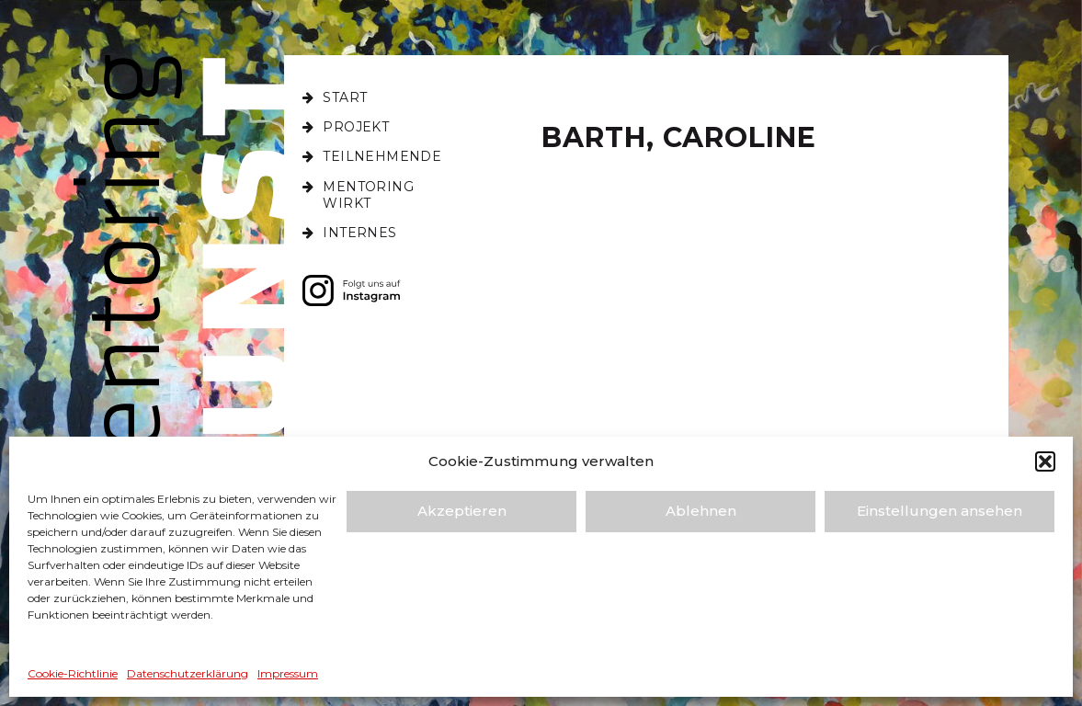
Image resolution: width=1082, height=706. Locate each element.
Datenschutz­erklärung (187, 673)
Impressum (287, 673)
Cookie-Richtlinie (73, 673)
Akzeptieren (462, 510)
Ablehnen (701, 510)
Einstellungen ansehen (939, 510)
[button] (1045, 461)
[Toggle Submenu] (334, 127)
